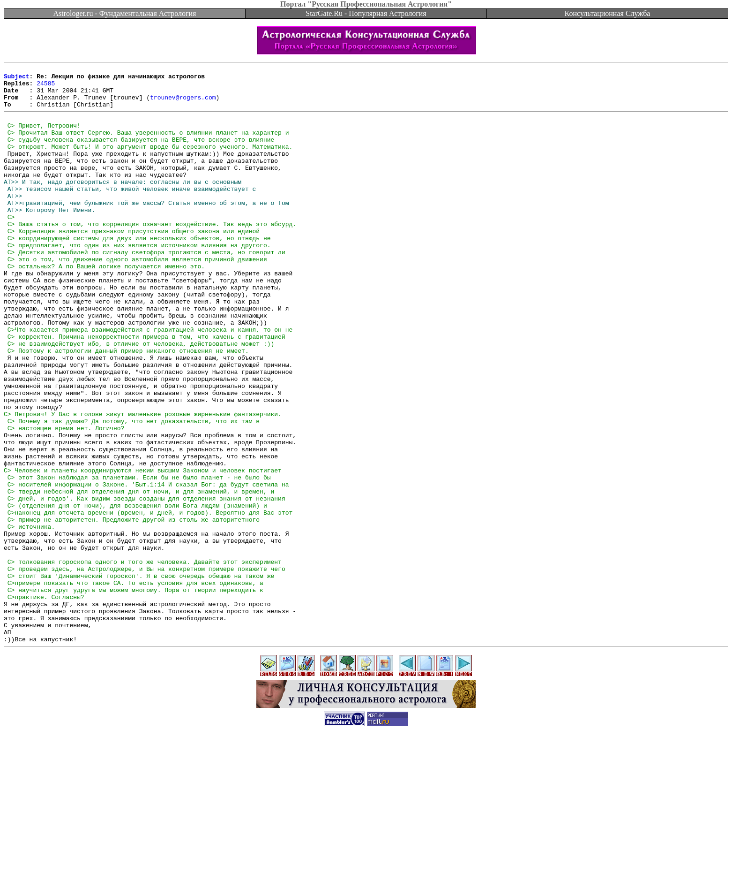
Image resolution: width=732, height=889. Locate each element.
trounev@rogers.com (183, 104)
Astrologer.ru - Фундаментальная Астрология (124, 13)
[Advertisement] (366, 868)
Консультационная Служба (607, 13)
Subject (17, 79)
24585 (46, 87)
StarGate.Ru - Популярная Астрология (366, 13)
